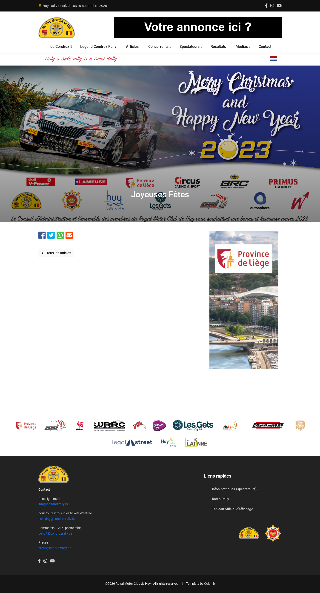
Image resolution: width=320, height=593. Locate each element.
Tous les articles (56, 253)
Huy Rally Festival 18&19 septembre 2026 (75, 6)
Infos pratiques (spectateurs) (234, 489)
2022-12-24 (160, 206)
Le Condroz (59, 46)
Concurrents (158, 46)
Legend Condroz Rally (98, 46)
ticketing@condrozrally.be (56, 519)
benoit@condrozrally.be (55, 533)
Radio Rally (220, 499)
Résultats (218, 46)
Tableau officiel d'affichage (232, 509)
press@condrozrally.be (54, 548)
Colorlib (209, 583)
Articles (132, 46)
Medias (242, 46)
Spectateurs (190, 46)
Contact (265, 46)
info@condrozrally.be (53, 504)
